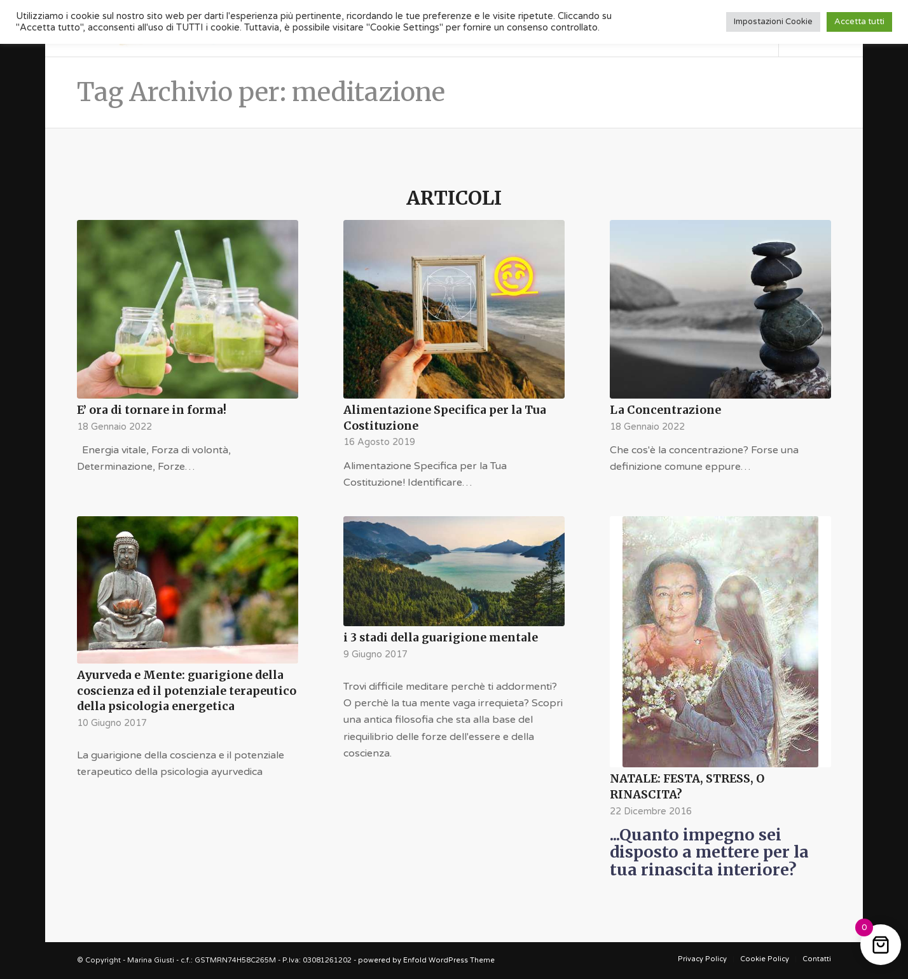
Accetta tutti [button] (859, 22)
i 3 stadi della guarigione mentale (440, 638)
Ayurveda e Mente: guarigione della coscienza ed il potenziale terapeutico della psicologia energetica (186, 690)
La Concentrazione (665, 410)
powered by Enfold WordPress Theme (426, 960)
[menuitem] (702, 959)
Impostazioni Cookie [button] (773, 22)
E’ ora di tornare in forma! (151, 410)
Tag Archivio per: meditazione (261, 92)
